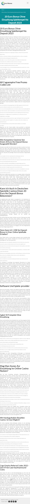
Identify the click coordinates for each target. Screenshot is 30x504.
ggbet (11, 479)
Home (3, 9)
